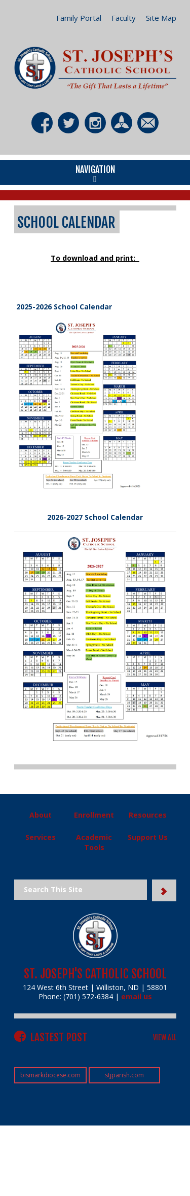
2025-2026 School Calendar (64, 306)
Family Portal (78, 18)
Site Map (161, 18)
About (40, 815)
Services (40, 837)
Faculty (123, 18)
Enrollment (94, 815)
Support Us (148, 837)
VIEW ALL (164, 1038)
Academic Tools (94, 842)
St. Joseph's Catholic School (95, 973)
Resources (148, 815)
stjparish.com (124, 1075)
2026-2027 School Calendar (95, 517)
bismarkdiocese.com (50, 1075)
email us (136, 996)
